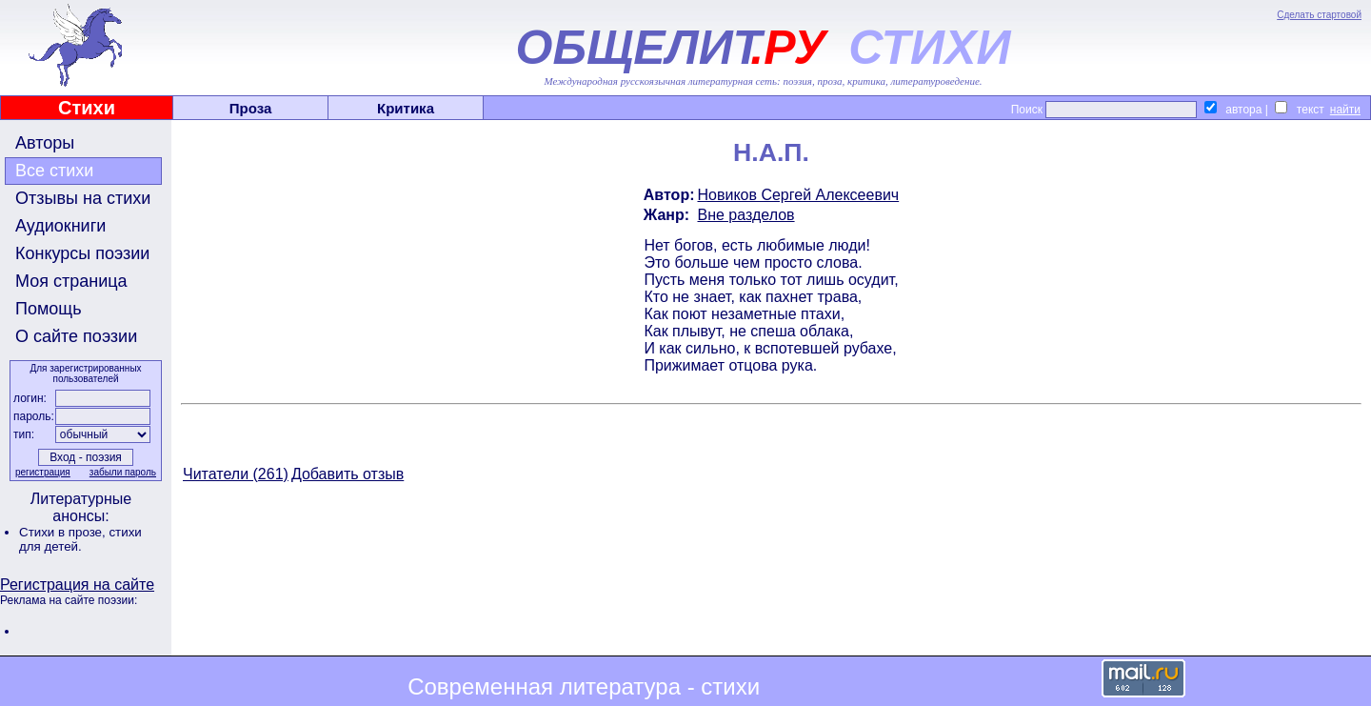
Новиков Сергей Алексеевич (799, 195)
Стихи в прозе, (64, 532)
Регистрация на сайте (77, 584)
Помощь (48, 308)
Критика (405, 108)
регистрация (42, 472)
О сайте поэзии (76, 336)
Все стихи (54, 170)
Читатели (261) (235, 474)
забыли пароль (122, 472)
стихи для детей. (80, 539)
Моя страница (71, 281)
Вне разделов (746, 215)
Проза (250, 108)
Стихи (86, 107)
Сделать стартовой (1319, 15)
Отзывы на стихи (82, 198)
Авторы (44, 142)
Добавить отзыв (347, 474)
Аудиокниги (60, 225)
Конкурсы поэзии (82, 253)
